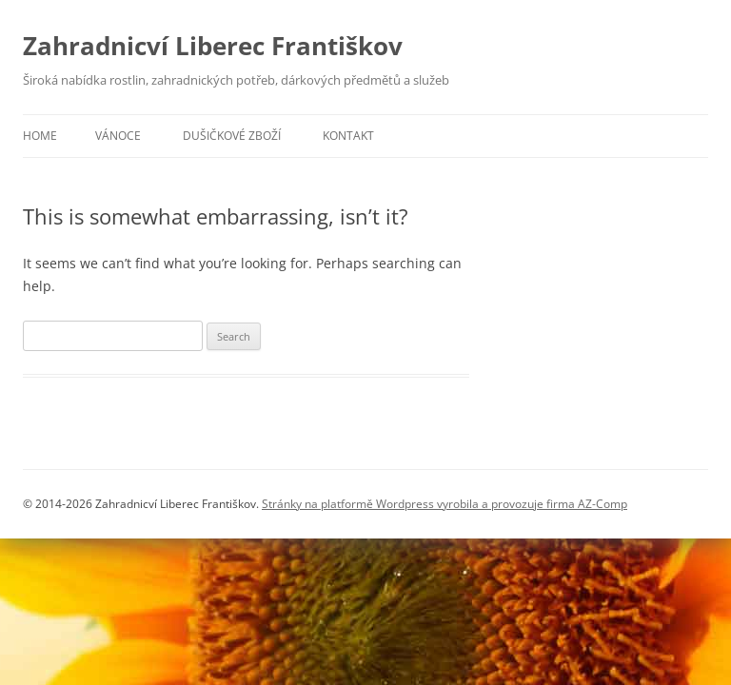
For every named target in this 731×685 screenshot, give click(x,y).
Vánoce (118, 135)
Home (40, 135)
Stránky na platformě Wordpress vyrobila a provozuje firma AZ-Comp (444, 504)
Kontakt (348, 135)
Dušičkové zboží (232, 135)
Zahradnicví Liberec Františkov (213, 46)
